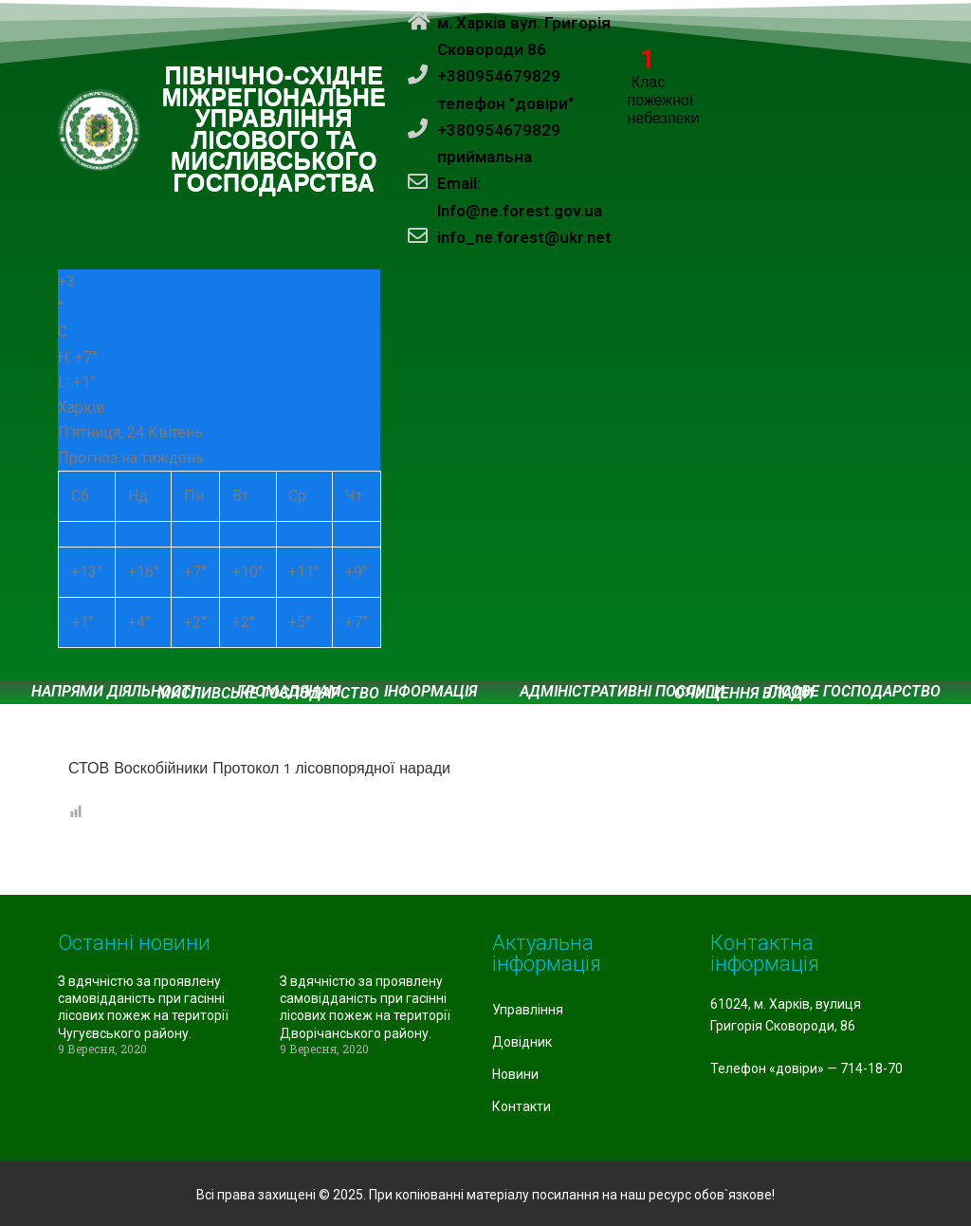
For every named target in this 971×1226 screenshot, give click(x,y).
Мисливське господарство (268, 694)
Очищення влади (744, 694)
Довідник (522, 1042)
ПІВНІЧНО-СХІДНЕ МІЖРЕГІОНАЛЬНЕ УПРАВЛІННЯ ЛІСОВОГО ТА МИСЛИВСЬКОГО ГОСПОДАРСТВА (274, 129)
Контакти (521, 1106)
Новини (515, 1074)
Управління (527, 1009)
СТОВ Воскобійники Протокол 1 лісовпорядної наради (259, 768)
